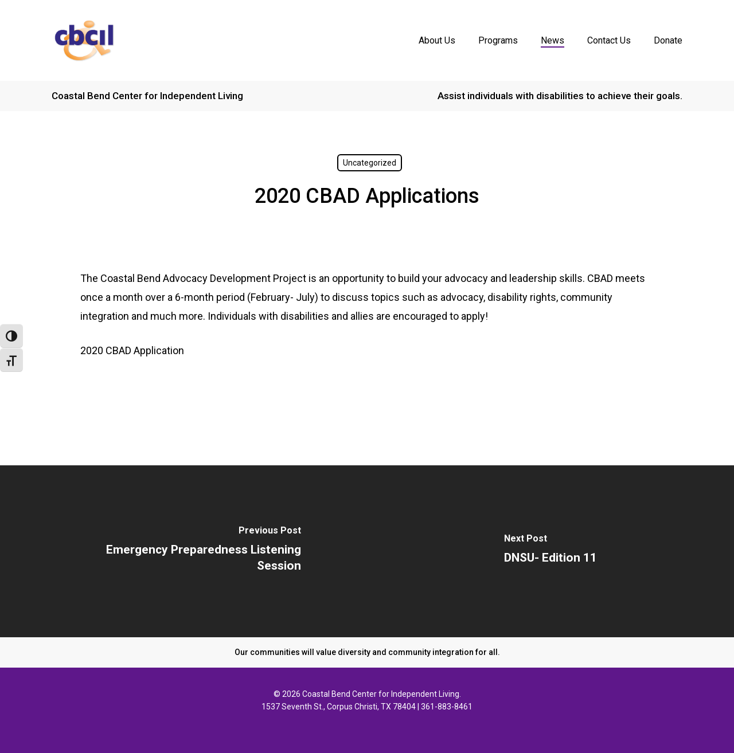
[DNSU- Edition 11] (550, 551)
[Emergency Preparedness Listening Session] (183, 551)
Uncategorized (369, 162)
